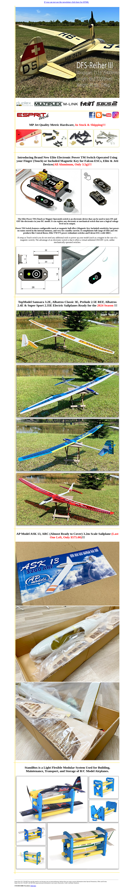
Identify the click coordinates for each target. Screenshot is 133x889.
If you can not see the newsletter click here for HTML (66, 2)
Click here (33, 886)
